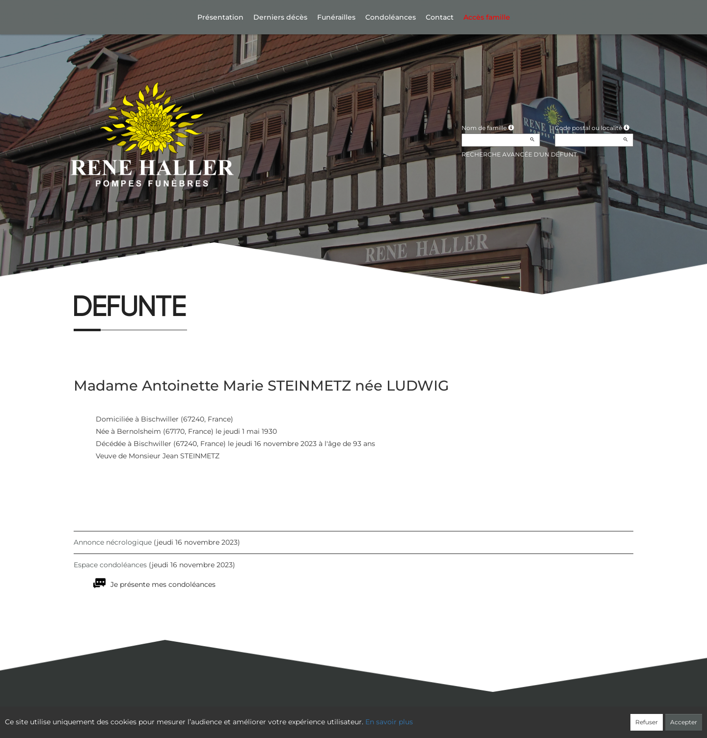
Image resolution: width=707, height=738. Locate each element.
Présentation (220, 17)
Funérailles (336, 17)
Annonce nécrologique (113, 542)
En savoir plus (389, 721)
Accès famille (486, 17)
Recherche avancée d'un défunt (519, 154)
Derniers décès (280, 17)
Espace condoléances (110, 564)
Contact (440, 17)
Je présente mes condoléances (163, 584)
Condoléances (390, 17)
